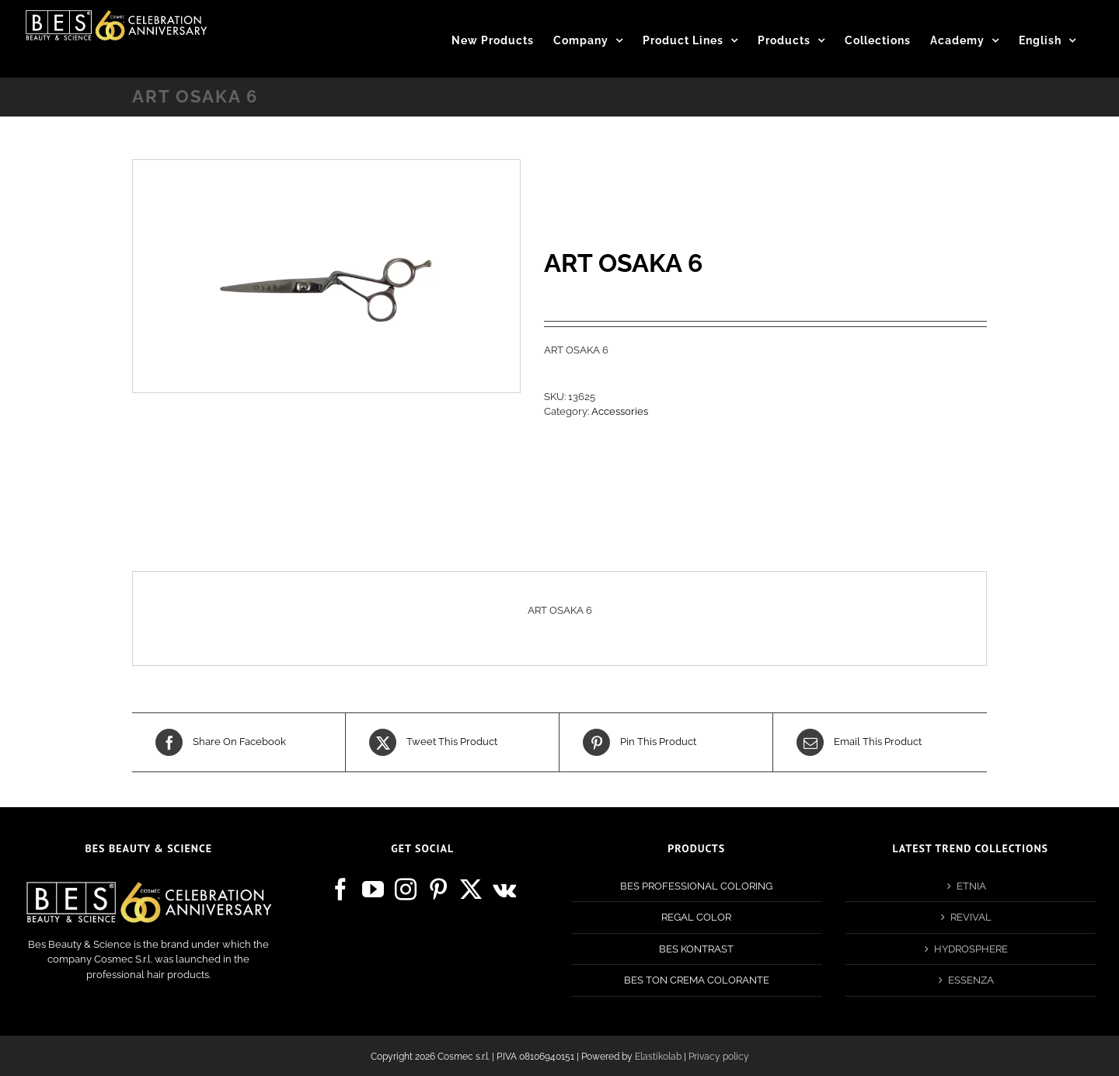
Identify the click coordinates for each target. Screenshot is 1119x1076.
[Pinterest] (438, 889)
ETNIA (971, 886)
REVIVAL (971, 917)
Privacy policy (718, 1056)
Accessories (619, 411)
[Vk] (504, 889)
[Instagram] (406, 889)
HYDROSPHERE (971, 949)
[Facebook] (340, 889)
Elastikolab (658, 1056)
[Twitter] (471, 889)
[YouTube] (373, 889)
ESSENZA (971, 980)
